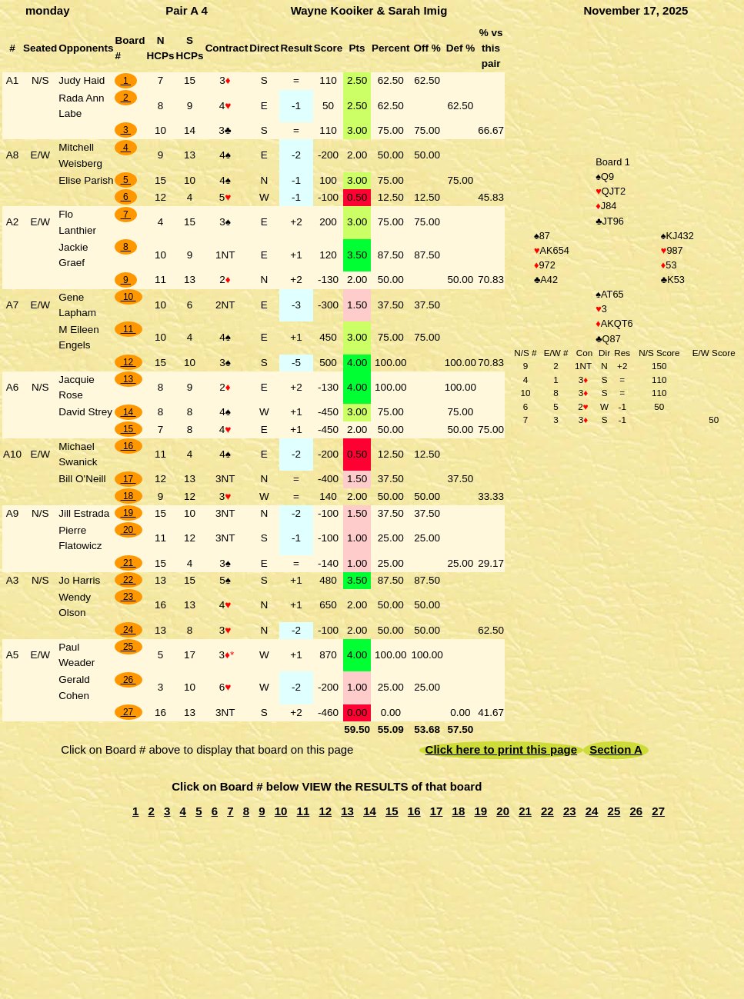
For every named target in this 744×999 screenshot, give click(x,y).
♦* (229, 655)
